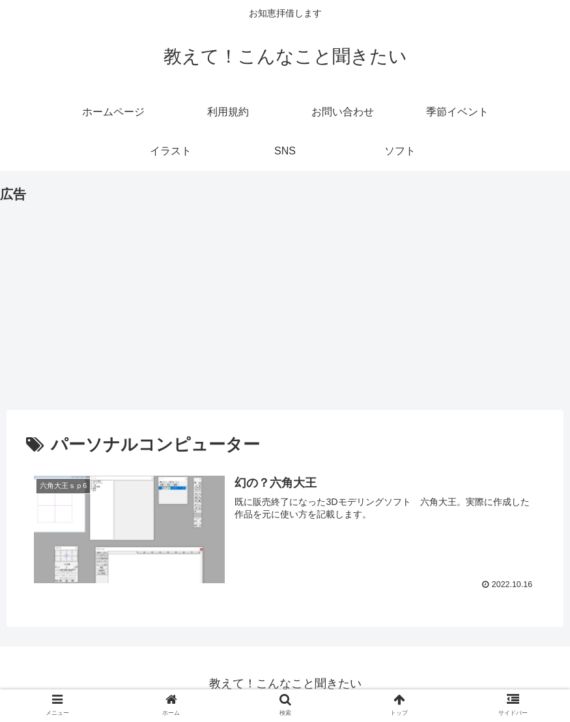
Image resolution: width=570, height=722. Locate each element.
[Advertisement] (285, 297)
